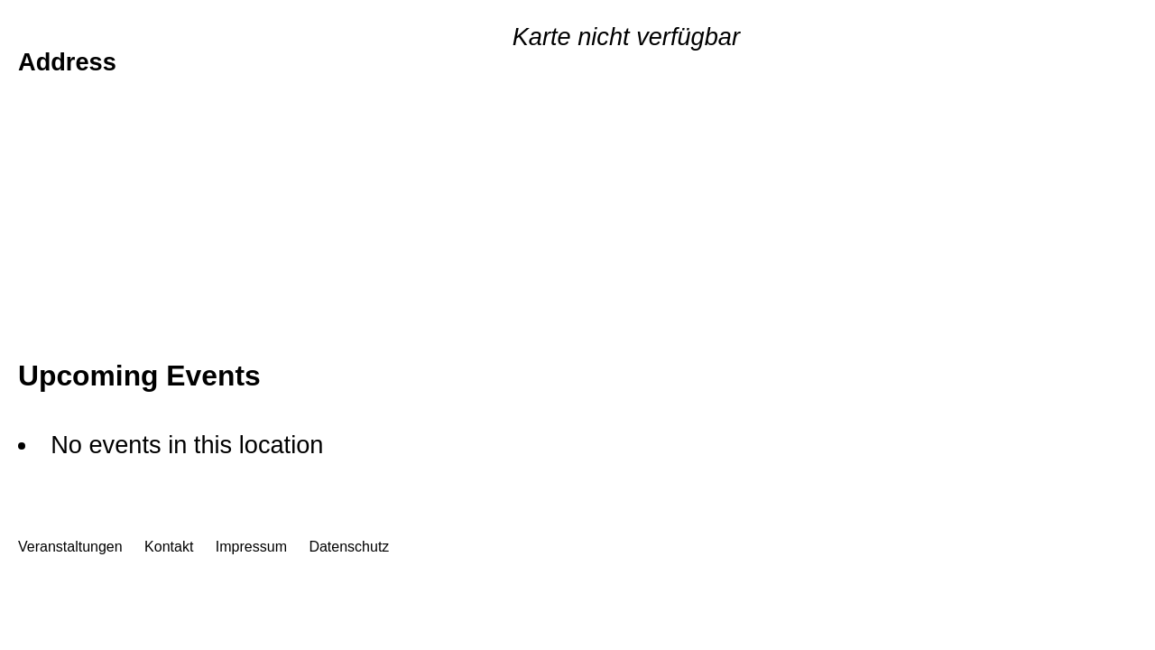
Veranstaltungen (70, 546)
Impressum (251, 546)
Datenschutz (349, 546)
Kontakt (168, 546)
